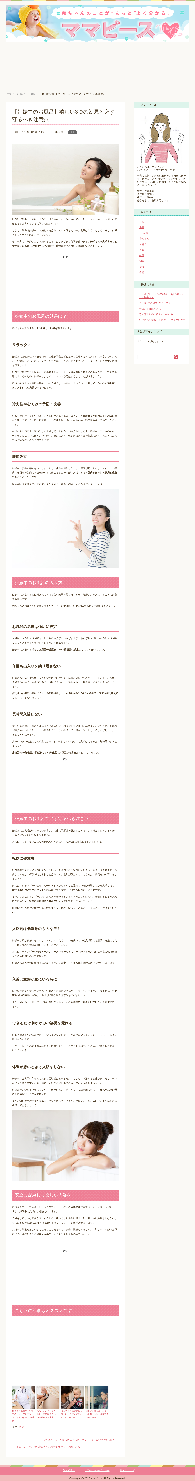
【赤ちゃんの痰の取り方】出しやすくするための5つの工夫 (72, 1414)
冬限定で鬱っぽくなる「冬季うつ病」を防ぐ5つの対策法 (95, 1414)
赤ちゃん (144, 238)
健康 (72, 132)
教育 (141, 272)
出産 (141, 227)
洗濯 (141, 266)
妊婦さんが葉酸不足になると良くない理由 (162, 320)
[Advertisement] (97, 70)
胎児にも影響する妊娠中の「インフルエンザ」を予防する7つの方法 (23, 1414)
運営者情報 (69, 1466)
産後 (145, 233)
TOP (16, 94)
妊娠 (141, 221)
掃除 (141, 261)
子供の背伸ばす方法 (150, 308)
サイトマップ (127, 1466)
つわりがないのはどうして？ (155, 303)
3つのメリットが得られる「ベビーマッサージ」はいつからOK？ (79, 1436)
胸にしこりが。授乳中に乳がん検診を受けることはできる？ (49, 1443)
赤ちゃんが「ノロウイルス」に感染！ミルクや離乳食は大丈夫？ (47, 1414)
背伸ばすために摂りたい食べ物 (156, 314)
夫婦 (141, 250)
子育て (143, 244)
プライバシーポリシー (97, 1466)
